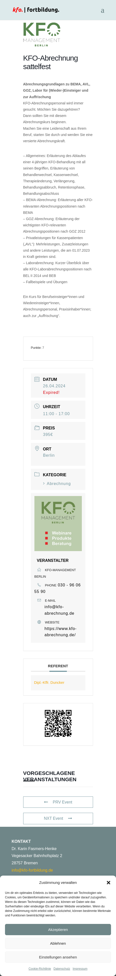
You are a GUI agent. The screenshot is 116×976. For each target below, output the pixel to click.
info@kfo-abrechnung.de (60, 610)
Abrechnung (57, 483)
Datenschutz (62, 968)
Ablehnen (58, 943)
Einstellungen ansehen (58, 957)
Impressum (80, 968)
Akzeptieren (58, 929)
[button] (108, 882)
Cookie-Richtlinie (39, 968)
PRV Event (58, 802)
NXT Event (58, 818)
